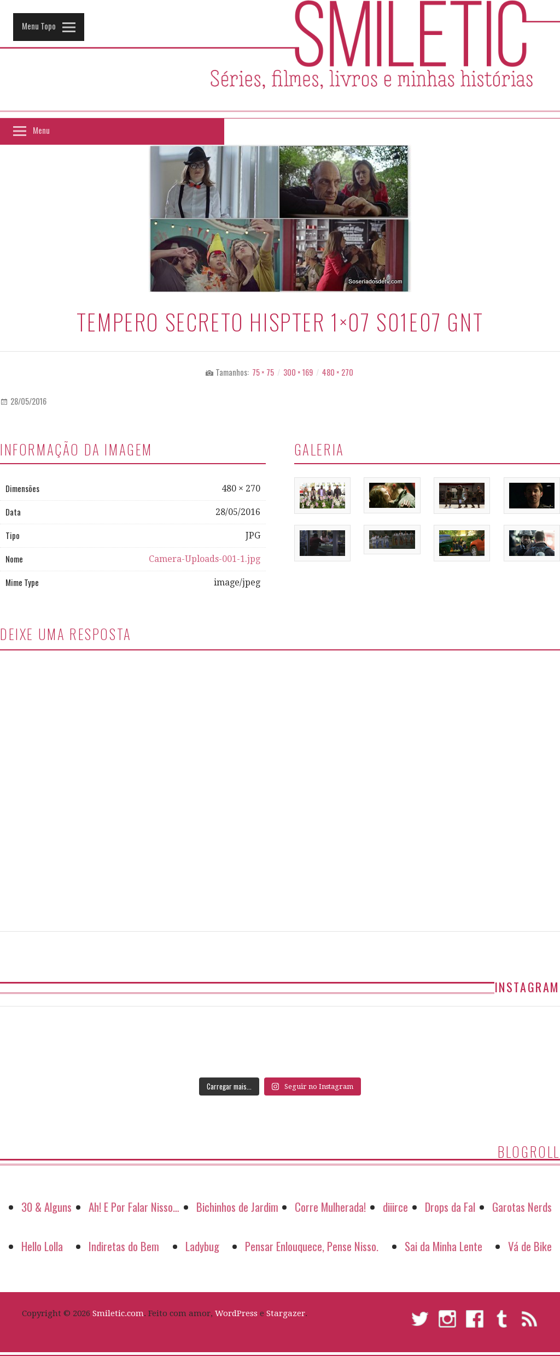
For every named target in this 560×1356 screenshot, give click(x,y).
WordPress (236, 1313)
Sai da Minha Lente (443, 1245)
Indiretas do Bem (124, 1245)
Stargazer (285, 1313)
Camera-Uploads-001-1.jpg (204, 559)
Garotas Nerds (522, 1206)
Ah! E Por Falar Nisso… (134, 1206)
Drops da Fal (450, 1206)
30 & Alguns (46, 1206)
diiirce (395, 1206)
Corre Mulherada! (330, 1206)
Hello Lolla (42, 1245)
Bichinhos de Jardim (237, 1206)
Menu (41, 130)
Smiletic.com (118, 1313)
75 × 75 (263, 372)
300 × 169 (298, 372)
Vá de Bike (530, 1245)
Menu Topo (39, 26)
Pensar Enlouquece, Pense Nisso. (311, 1245)
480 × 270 (337, 372)
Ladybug (202, 1245)
